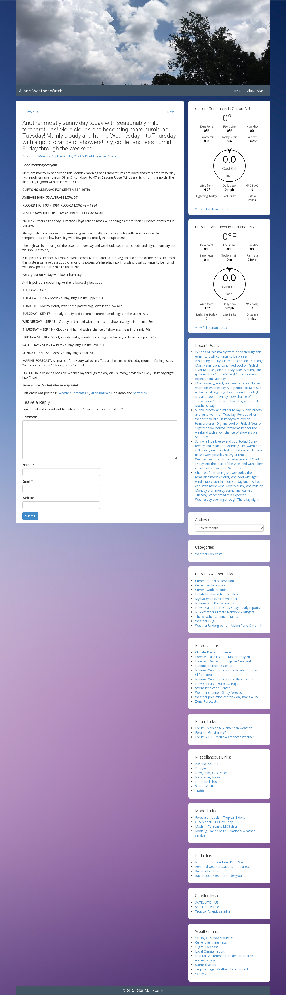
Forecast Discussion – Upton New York (223, 661)
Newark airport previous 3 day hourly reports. (228, 607)
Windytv (200, 974)
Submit (30, 516)
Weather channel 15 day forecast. (219, 692)
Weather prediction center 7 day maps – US (226, 697)
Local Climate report (210, 951)
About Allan (255, 91)
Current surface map (210, 585)
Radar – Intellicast (208, 871)
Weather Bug (204, 621)
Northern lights (206, 782)
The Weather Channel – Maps (216, 616)
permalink (140, 393)
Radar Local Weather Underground (220, 875)
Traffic (199, 790)
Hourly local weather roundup (216, 594)
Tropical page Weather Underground (221, 969)
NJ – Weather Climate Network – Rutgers (224, 612)
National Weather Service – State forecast (225, 679)
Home (235, 91)
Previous (31, 112)
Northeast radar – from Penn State (220, 862)
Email (27, 481)
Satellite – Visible (207, 907)
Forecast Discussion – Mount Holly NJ (222, 657)
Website (28, 498)
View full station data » (211, 209)
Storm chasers (205, 965)
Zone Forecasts (206, 701)
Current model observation (214, 581)
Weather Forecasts (72, 393)
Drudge (200, 768)
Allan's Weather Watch (40, 90)
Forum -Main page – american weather (223, 728)
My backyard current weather (216, 599)
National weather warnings (214, 603)
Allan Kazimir (108, 156)
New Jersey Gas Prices (211, 773)
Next (170, 112)
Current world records (211, 590)
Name (28, 465)
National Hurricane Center (214, 666)
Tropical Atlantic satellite (212, 911)
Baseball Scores (206, 764)
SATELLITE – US (207, 902)
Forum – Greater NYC (210, 732)
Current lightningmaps (211, 942)
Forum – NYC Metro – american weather (224, 737)
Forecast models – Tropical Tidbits (220, 817)
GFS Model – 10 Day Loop (214, 822)
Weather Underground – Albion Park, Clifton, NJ (229, 625)
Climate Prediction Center (213, 652)
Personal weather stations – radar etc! (222, 866)
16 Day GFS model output (214, 938)
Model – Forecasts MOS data (216, 826)
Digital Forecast (206, 947)
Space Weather (206, 786)
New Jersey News (208, 777)
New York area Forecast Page (216, 683)
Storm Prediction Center (212, 688)
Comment (29, 417)
